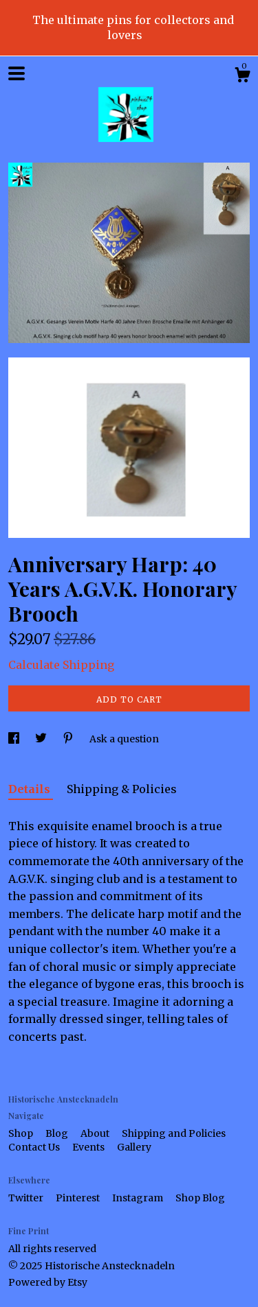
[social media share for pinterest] (69, 739)
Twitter (26, 1198)
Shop (21, 1133)
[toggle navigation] (16, 73)
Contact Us (35, 1147)
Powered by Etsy (47, 1282)
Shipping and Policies (174, 1133)
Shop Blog (200, 1198)
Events (89, 1147)
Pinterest (79, 1198)
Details (30, 789)
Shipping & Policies (122, 789)
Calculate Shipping (61, 665)
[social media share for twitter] (42, 739)
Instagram (138, 1198)
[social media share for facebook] (14, 739)
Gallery (134, 1147)
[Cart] (242, 77)
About (95, 1133)
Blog (57, 1133)
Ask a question (124, 739)
